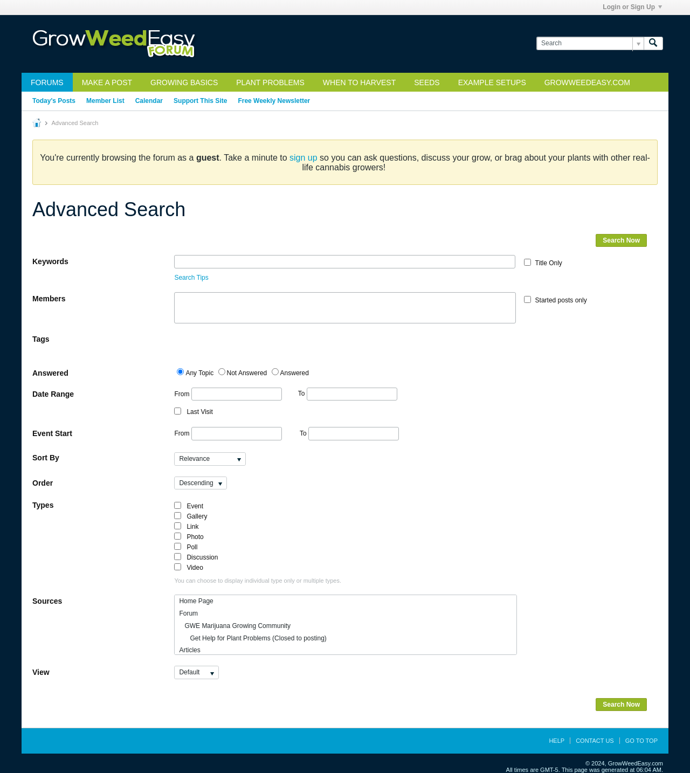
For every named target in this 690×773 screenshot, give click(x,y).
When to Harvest (359, 82)
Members (48, 298)
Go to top (641, 740)
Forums (47, 82)
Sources (47, 601)
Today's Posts (53, 101)
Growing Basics (184, 82)
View (41, 672)
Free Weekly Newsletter (274, 101)
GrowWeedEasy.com (587, 82)
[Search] (590, 43)
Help (556, 740)
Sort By (45, 457)
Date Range (53, 394)
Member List (105, 101)
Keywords (50, 261)
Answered (50, 373)
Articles (189, 650)
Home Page (196, 601)
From (227, 394)
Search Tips (191, 277)
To (347, 393)
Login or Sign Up (632, 7)
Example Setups (492, 82)
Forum (188, 613)
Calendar (149, 101)
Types (42, 505)
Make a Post (107, 82)
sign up (303, 157)
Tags (41, 339)
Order (42, 483)
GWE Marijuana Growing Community (235, 626)
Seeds (426, 82)
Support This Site (200, 101)
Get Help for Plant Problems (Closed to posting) (252, 638)
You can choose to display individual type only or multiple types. (257, 580)
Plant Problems (270, 82)
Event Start (52, 433)
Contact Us (595, 740)
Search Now (621, 240)
